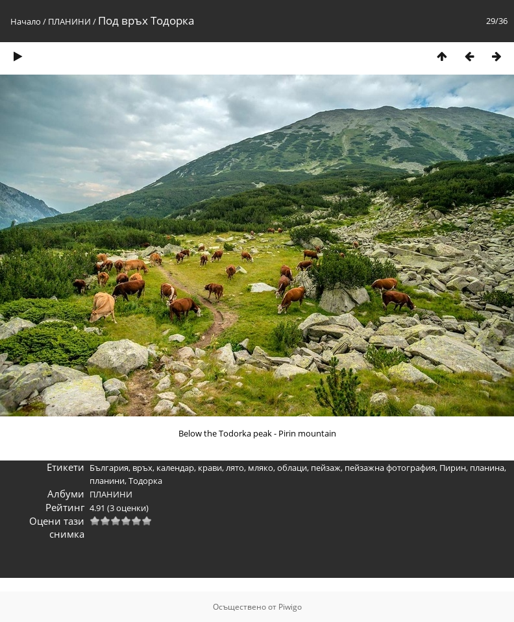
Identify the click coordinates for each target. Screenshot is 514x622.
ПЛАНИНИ (69, 21)
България (109, 467)
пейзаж (326, 467)
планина (487, 467)
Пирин (452, 467)
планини (107, 480)
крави (210, 467)
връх (142, 467)
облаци (292, 467)
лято (235, 467)
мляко (260, 467)
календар (175, 467)
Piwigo (290, 606)
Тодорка (145, 480)
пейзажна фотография (390, 467)
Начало (25, 21)
